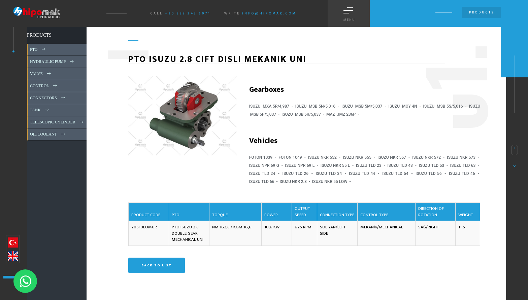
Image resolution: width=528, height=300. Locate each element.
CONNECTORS (48, 98)
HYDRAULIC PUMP (52, 61)
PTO (38, 49)
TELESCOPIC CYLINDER (57, 122)
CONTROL (44, 85)
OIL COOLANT (48, 134)
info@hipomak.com (269, 13)
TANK (40, 110)
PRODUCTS (39, 35)
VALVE (41, 73)
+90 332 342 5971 (188, 13)
